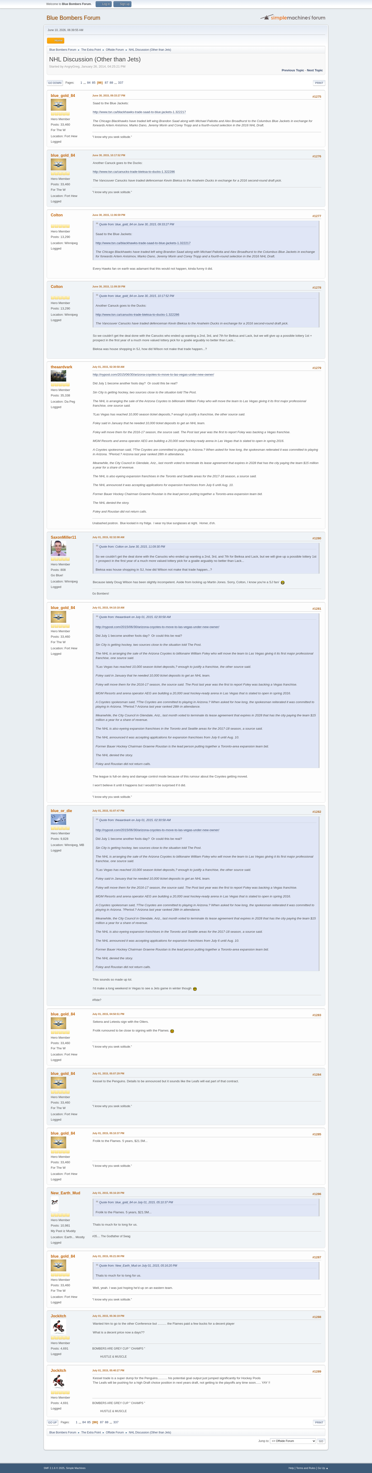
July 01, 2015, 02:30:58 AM (108, 366)
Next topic (315, 70)
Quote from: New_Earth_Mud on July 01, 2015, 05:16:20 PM (138, 1265)
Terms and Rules (306, 1468)
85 (93, 82)
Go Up (52, 1422)
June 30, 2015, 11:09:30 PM (108, 286)
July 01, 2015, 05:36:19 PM (108, 1315)
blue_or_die (61, 811)
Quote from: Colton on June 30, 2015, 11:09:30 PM (132, 546)
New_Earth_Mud (65, 1193)
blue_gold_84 (63, 96)
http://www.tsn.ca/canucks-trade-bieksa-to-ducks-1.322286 (134, 171)
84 (89, 82)
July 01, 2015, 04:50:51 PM (108, 1014)
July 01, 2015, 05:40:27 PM (108, 1370)
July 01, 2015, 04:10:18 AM (108, 607)
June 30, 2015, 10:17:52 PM (108, 155)
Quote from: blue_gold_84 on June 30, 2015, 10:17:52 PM (136, 296)
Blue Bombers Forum (73, 17)
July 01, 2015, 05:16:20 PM (108, 1192)
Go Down (54, 83)
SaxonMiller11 (63, 537)
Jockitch (58, 1316)
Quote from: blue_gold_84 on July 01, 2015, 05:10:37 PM (136, 1202)
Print (319, 83)
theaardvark (61, 367)
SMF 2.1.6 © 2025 (54, 1468)
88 (111, 82)
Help (291, 1468)
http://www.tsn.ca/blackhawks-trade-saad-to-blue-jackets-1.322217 (139, 112)
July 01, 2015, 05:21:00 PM (108, 1256)
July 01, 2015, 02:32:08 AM (108, 537)
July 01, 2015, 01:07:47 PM (108, 810)
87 (106, 82)
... (85, 82)
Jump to (263, 1441)
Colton (57, 215)
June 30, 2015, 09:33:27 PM (108, 95)
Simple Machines (75, 1468)
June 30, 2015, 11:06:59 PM (108, 215)
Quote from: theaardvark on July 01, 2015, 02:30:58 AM (135, 617)
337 (120, 82)
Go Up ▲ (323, 1468)
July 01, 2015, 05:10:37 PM (108, 1133)
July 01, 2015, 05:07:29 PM (108, 1073)
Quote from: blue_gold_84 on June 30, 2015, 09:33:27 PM (136, 224)
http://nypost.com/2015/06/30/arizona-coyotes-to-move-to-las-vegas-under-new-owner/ (153, 374)
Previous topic (293, 70)
